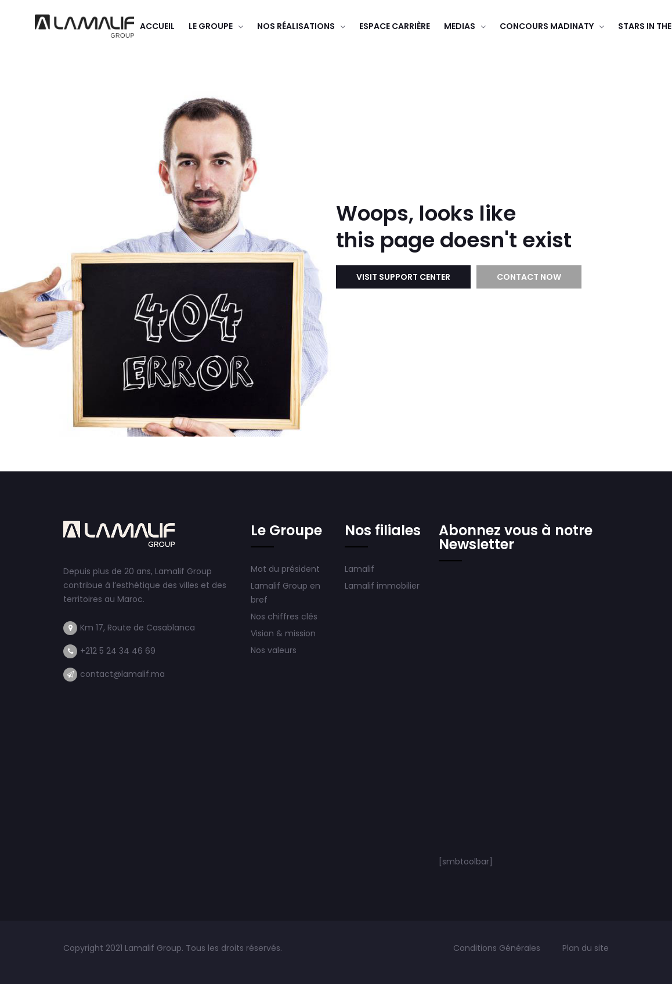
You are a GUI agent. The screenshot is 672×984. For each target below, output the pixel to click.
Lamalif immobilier (382, 586)
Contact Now (529, 277)
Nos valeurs (275, 650)
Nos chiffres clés (284, 616)
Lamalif (359, 569)
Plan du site (585, 948)
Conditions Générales (498, 948)
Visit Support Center (403, 277)
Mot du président (285, 569)
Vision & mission (284, 633)
